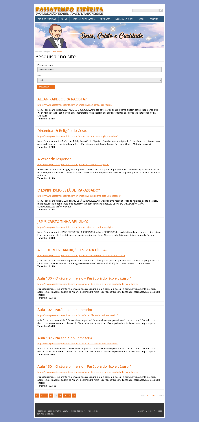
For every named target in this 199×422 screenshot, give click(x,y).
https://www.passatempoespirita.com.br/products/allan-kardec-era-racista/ (74, 104)
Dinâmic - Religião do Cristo (62, 130)
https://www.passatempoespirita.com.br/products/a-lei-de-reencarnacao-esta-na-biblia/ (81, 255)
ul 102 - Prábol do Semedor (64, 309)
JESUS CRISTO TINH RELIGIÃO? (63, 221)
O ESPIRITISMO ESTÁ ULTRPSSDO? (68, 190)
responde (54, 158)
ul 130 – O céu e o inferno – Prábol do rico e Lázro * (84, 278)
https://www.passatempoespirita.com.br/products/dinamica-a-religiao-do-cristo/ (77, 136)
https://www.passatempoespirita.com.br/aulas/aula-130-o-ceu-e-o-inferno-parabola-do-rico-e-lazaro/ (87, 283)
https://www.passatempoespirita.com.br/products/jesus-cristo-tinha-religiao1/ (76, 227)
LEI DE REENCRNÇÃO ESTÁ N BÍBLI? (72, 249)
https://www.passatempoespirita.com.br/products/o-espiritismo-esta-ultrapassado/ (79, 195)
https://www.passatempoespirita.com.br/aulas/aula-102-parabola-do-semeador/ (77, 315)
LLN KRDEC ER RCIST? (61, 99)
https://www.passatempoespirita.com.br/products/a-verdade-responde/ (73, 164)
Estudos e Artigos (42, 51)
